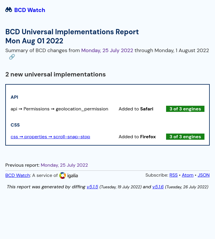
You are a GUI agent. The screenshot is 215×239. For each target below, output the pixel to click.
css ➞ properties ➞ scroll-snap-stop (50, 137)
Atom (188, 175)
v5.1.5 (92, 187)
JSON (204, 175)
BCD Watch (25, 10)
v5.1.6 (158, 187)
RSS (174, 175)
